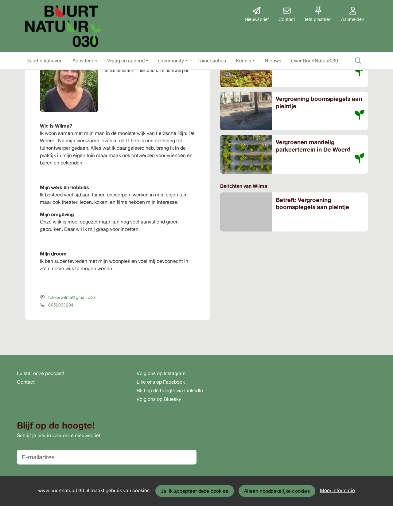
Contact (26, 382)
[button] (44, 60)
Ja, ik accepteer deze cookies (194, 491)
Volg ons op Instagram (161, 373)
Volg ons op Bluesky (159, 399)
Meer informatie (337, 490)
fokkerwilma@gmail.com (72, 297)
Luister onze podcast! (40, 373)
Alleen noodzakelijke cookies (277, 491)
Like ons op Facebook (161, 382)
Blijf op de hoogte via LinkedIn (170, 390)
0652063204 (60, 304)
